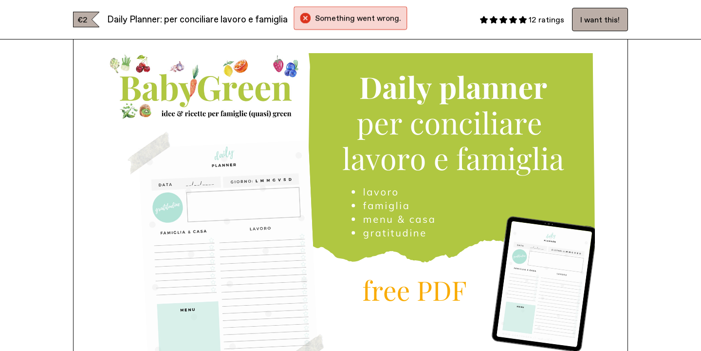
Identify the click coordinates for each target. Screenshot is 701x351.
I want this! (600, 19)
